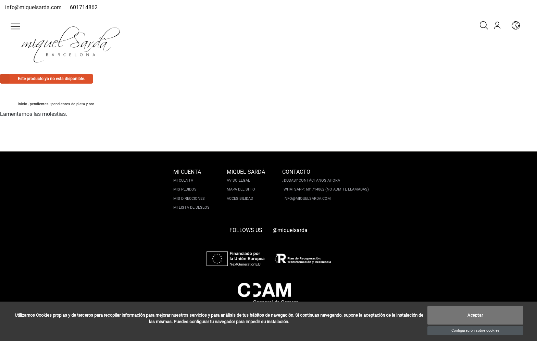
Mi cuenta (183, 180)
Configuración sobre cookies (475, 330)
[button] (15, 26)
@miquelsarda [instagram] (290, 230)
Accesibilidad (240, 198)
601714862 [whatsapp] (84, 7)
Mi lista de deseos (191, 207)
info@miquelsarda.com (33, 7)
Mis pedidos (185, 189)
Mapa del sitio (241, 189)
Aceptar (475, 315)
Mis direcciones (189, 198)
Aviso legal (238, 180)
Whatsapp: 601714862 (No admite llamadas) (326, 189)
